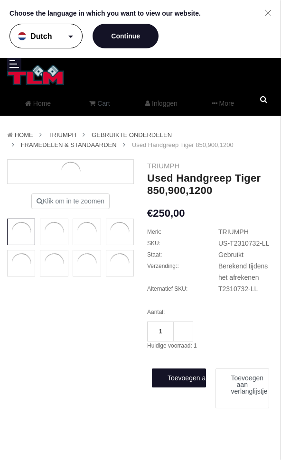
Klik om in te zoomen (70, 201)
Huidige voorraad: (172, 345)
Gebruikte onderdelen (132, 134)
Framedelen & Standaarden (69, 144)
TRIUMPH (62, 134)
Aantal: (156, 312)
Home (24, 134)
